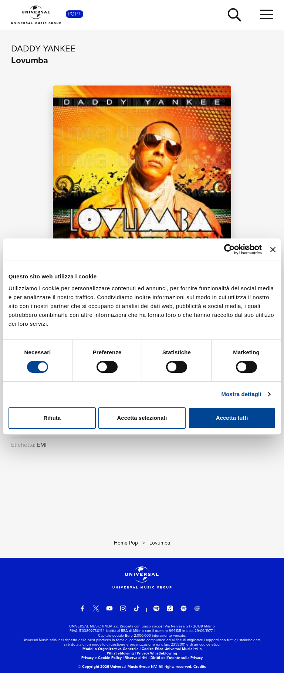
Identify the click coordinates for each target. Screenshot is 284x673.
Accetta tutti (232, 418)
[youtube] (109, 609)
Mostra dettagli (241, 394)
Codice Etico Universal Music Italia (172, 649)
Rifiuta (52, 418)
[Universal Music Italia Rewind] (197, 609)
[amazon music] (184, 609)
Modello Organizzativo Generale (110, 649)
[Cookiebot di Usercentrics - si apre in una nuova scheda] (229, 249)
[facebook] (82, 609)
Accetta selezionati (142, 418)
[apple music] (170, 609)
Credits (199, 666)
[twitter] (96, 609)
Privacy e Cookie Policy (101, 657)
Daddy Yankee (43, 48)
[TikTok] (137, 609)
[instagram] (123, 609)
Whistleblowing (120, 653)
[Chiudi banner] (272, 249)
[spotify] (156, 609)
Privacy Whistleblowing (157, 653)
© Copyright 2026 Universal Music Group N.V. (118, 666)
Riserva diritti (136, 657)
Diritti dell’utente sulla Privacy (177, 657)
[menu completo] (266, 15)
